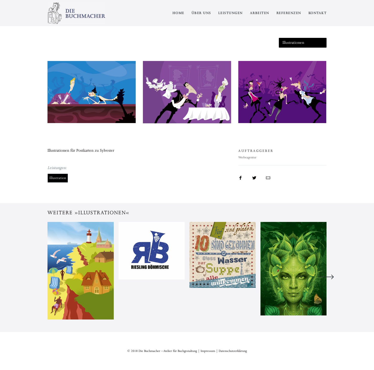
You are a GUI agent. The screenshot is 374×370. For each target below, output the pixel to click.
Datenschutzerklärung (233, 351)
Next (326, 277)
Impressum (208, 351)
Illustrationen (293, 42)
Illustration (57, 178)
